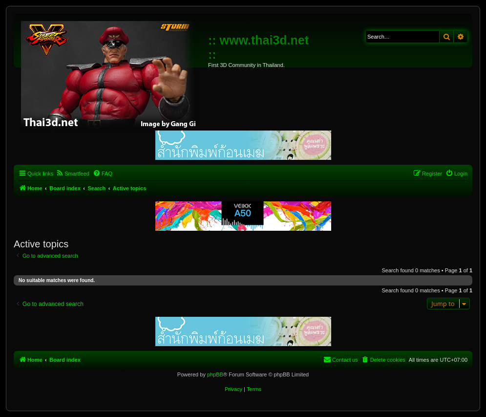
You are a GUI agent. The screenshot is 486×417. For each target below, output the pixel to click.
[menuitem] (72, 173)
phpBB (215, 374)
